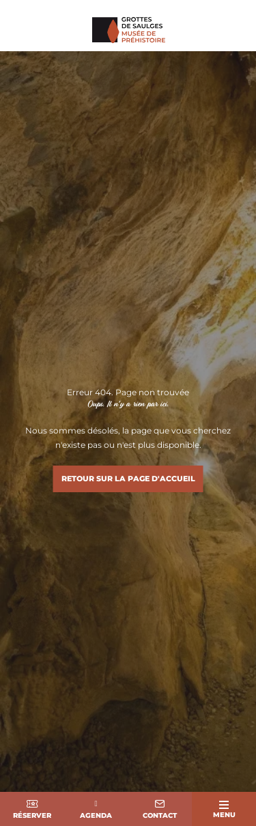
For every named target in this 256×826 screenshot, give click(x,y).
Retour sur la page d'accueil (128, 478)
